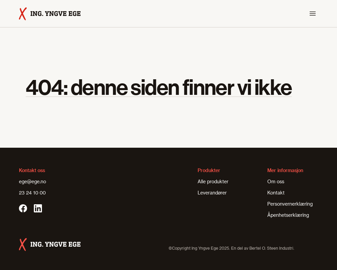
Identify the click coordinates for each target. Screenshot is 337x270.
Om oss (275, 181)
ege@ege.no (32, 181)
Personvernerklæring (290, 204)
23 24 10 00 (32, 192)
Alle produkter (213, 181)
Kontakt (276, 192)
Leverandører (212, 192)
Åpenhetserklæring (288, 215)
